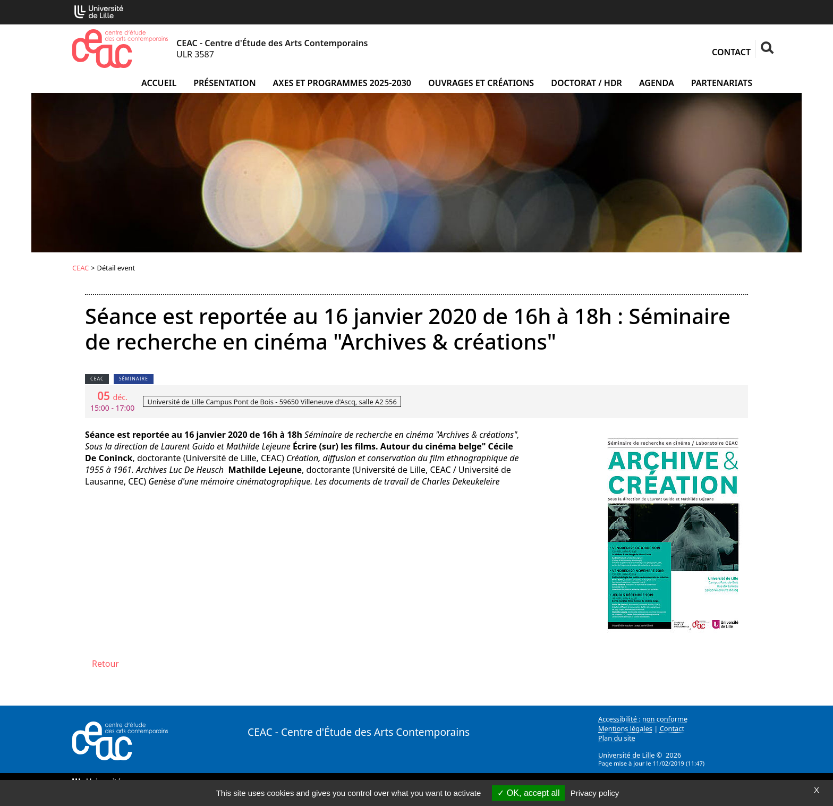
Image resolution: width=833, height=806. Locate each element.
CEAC (80, 268)
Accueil (158, 83)
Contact (731, 52)
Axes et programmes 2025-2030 (342, 83)
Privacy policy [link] (595, 792)
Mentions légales (625, 728)
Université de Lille (626, 755)
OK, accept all (528, 792)
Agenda (656, 83)
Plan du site (616, 738)
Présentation (224, 83)
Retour (105, 663)
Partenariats (721, 83)
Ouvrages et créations (481, 83)
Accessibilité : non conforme (642, 719)
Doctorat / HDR (586, 83)
